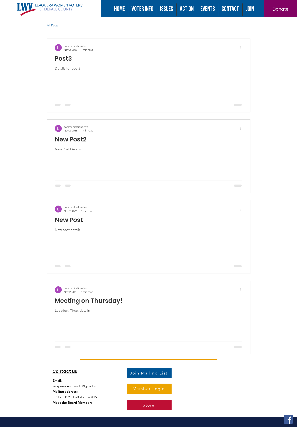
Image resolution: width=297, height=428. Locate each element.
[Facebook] (288, 419)
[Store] (149, 405)
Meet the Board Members (72, 402)
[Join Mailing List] (149, 373)
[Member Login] (149, 389)
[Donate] (280, 9)
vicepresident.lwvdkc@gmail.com (76, 386)
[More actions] (241, 47)
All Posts (52, 25)
